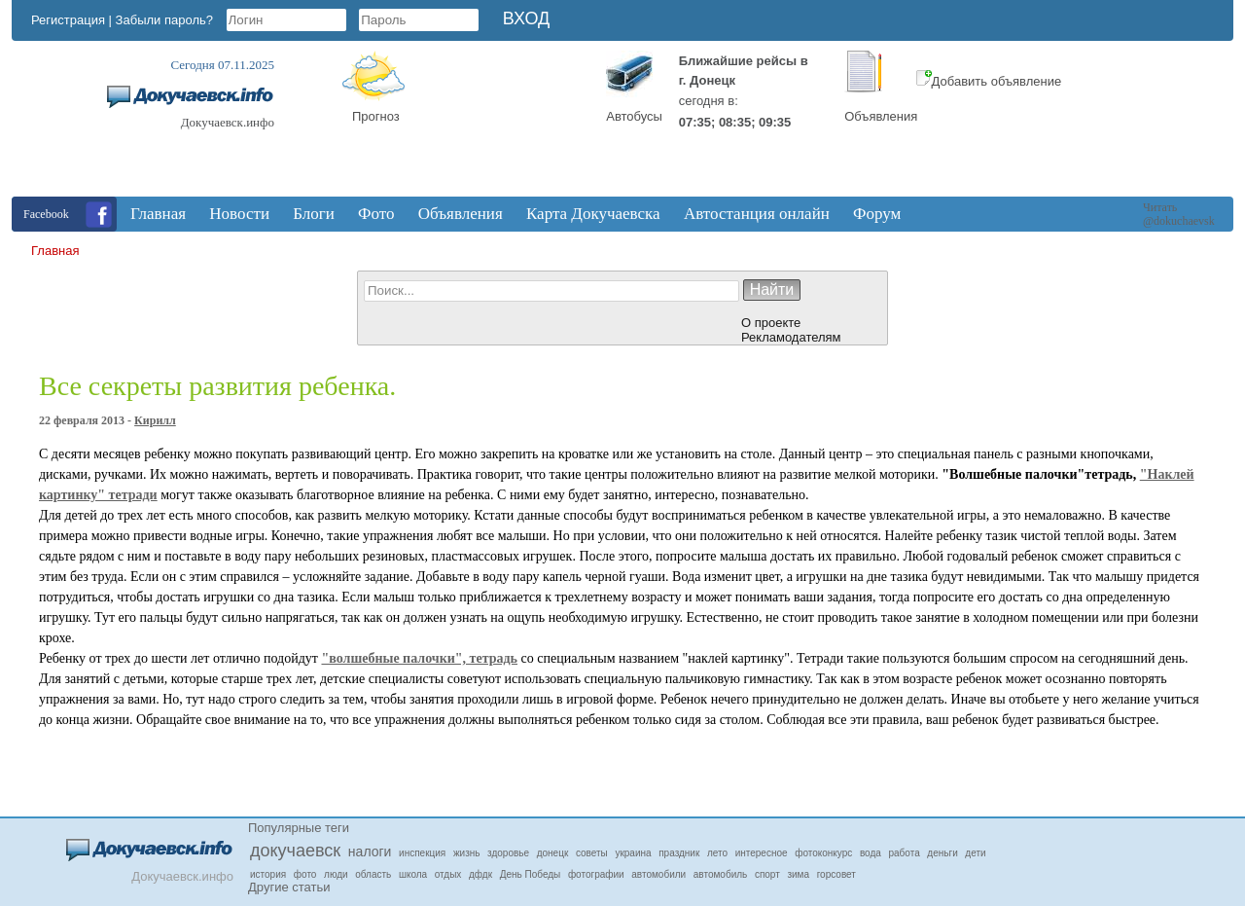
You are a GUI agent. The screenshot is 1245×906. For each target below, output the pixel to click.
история (268, 874)
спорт (767, 874)
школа (413, 874)
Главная (55, 250)
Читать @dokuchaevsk (1179, 214)
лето (717, 853)
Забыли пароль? (164, 20)
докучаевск (295, 850)
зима (798, 874)
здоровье (508, 853)
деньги (942, 853)
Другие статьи (289, 887)
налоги (370, 851)
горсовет (836, 874)
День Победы (530, 874)
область (373, 874)
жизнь (466, 853)
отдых (448, 874)
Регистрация (68, 20)
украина (633, 853)
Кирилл (155, 420)
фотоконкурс (823, 853)
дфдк (480, 874)
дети (975, 853)
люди (336, 874)
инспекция (422, 853)
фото (305, 874)
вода (870, 853)
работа (904, 853)
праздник (678, 853)
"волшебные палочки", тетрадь (419, 658)
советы (592, 853)
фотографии (596, 874)
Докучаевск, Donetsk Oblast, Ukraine (507, 124)
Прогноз (376, 116)
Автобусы (634, 116)
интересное (761, 853)
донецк (553, 853)
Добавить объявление (989, 81)
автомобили (658, 874)
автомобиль (720, 874)
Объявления (880, 116)
